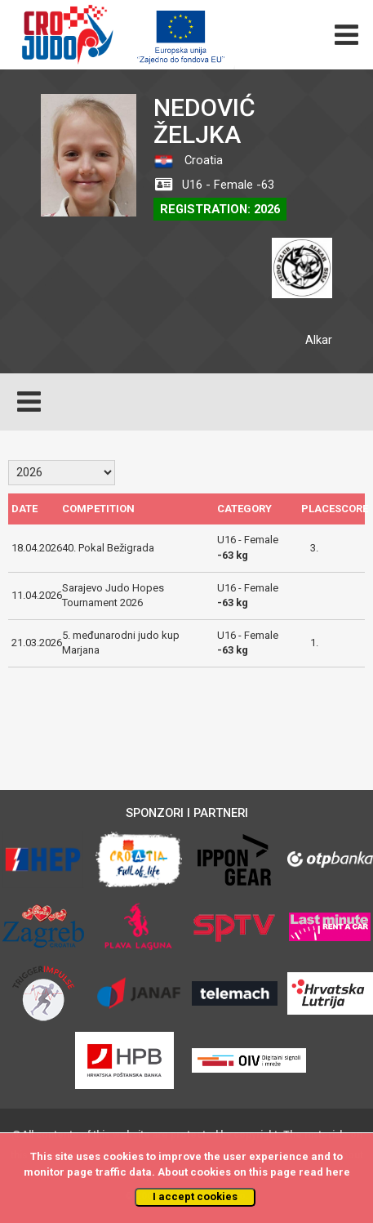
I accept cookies (195, 1196)
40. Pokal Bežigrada (108, 548)
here (338, 1172)
